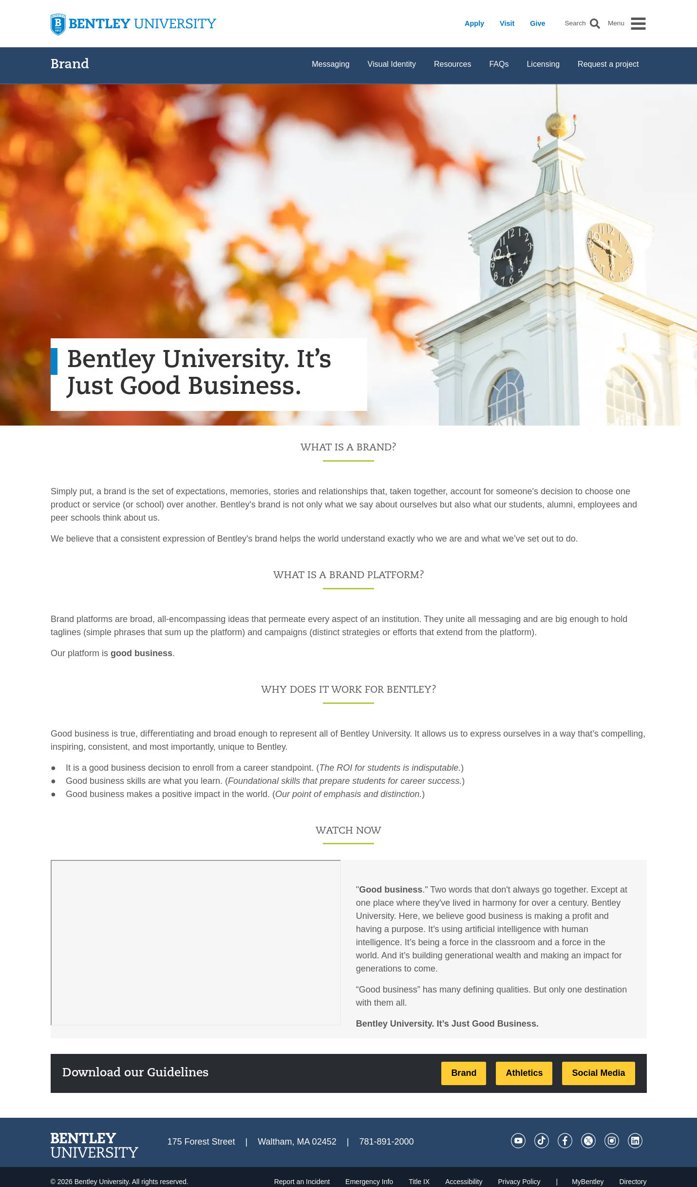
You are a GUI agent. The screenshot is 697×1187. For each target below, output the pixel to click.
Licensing (543, 64)
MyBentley (587, 1182)
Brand (70, 65)
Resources (452, 64)
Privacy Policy (519, 1182)
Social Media (598, 1073)
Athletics (524, 1073)
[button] (595, 24)
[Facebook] (565, 1140)
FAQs (499, 64)
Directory (632, 1182)
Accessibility (463, 1182)
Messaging (330, 64)
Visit (507, 23)
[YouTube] (518, 1140)
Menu (616, 23)
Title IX (419, 1182)
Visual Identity (392, 64)
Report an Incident (302, 1182)
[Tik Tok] (541, 1140)
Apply (474, 23)
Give (537, 23)
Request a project (608, 64)
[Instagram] (611, 1140)
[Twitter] (588, 1140)
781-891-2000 (386, 1142)
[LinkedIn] (635, 1140)
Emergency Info (369, 1182)
